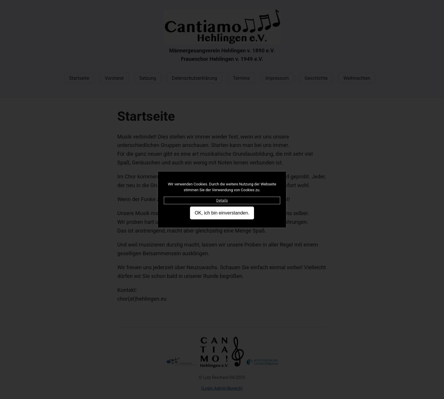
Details (222, 200)
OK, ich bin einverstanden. (222, 212)
